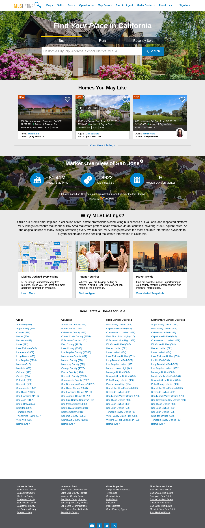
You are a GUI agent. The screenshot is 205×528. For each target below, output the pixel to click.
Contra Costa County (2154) (76, 336)
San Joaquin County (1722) (75, 396)
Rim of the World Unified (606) (122, 388)
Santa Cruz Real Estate (161, 499)
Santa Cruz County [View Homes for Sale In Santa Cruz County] (26, 493)
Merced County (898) (72, 360)
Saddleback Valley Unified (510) (123, 396)
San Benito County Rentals (74, 506)
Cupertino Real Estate (160, 502)
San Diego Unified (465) (118, 400)
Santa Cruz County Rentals (74, 493)
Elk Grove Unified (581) (163, 344)
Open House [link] (86, 5)
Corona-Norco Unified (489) (120, 332)
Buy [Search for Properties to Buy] (61, 40)
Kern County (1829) (71, 344)
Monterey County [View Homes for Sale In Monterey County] (25, 496)
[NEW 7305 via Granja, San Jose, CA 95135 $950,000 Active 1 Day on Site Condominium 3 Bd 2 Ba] (102, 113)
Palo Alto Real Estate (160, 512)
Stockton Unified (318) (163, 416)
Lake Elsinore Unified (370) (165, 356)
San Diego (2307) (25, 392)
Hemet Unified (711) (116, 348)
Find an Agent (87, 293)
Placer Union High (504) (118, 384)
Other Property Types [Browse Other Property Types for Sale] (116, 509)
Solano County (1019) (72, 412)
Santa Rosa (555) (25, 404)
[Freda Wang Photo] (179, 131)
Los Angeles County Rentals (74, 509)
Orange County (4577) (73, 368)
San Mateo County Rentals (74, 499)
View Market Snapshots (150, 293)
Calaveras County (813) (73, 332)
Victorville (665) (24, 419)
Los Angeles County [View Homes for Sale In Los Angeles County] (26, 509)
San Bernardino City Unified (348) (168, 400)
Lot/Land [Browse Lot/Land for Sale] (110, 502)
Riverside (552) (24, 384)
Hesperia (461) (24, 340)
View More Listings (102, 145)
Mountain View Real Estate (163, 509)
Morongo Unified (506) (118, 372)
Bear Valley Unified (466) (119, 324)
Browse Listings (24, 512)
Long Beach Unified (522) (119, 360)
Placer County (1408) (72, 372)
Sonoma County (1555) (73, 416)
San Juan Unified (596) (118, 408)
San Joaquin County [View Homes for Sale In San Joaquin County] (26, 502)
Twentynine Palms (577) (29, 416)
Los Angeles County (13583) (76, 352)
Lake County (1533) (71, 348)
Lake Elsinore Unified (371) (120, 356)
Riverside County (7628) (74, 376)
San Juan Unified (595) (163, 412)
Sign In (183, 5)
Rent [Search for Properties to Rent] (102, 40)
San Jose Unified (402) (163, 408)
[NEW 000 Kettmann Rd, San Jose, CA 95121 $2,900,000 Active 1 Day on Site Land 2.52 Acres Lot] (160, 113)
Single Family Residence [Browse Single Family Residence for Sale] (118, 489)
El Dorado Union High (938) (120, 340)
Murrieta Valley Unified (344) (166, 376)
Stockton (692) (24, 408)
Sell (59, 5)
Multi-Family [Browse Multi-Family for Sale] (112, 499)
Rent (70, 5)
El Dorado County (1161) (74, 340)
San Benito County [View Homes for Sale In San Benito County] (26, 506)
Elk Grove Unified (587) (118, 344)
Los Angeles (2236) (26, 360)
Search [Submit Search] (153, 51)
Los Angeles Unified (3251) (120, 364)
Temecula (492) (24, 412)
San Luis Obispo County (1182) (77, 400)
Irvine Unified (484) (116, 352)
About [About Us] (164, 5)
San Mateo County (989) (74, 404)
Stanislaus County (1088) (74, 419)
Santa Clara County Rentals (74, 489)
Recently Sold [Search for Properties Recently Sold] (143, 40)
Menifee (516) (23, 364)
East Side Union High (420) (120, 336)
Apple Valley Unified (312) (164, 324)
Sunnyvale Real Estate (161, 496)
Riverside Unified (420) (118, 392)
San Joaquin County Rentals (74, 502)
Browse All (23, 423)
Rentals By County (70, 512)
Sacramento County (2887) (75, 380)
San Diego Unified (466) (163, 404)
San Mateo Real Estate (161, 506)
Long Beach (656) (25, 356)
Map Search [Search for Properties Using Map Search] (105, 5)
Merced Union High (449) (119, 368)
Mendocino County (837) (74, 356)
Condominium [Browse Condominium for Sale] (113, 496)
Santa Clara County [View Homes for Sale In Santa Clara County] (26, 489)
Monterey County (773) (73, 364)
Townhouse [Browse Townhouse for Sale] (111, 493)
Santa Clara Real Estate (161, 493)
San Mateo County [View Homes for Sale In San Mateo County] (26, 499)
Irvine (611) (22, 344)
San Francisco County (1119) (76, 392)
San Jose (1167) (25, 400)
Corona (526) (23, 332)
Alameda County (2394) (73, 324)
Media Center (145, 5)
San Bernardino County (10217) (78, 384)
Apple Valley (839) (25, 328)
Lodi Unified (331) (160, 360)
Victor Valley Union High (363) (122, 416)
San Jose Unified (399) (118, 404)
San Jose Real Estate (160, 489)
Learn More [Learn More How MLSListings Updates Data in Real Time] (28, 293)
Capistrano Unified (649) (119, 328)
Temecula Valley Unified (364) (121, 412)
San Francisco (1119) (27, 396)
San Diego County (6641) (74, 388)
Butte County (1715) (71, 328)
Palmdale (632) (24, 380)
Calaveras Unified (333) (163, 332)
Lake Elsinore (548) (26, 348)
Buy (48, 5)
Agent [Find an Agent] (124, 5)
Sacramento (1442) (26, 388)
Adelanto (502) (24, 324)
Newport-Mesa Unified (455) (121, 376)
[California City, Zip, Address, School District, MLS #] (91, 51)
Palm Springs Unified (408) (120, 380)
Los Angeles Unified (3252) (165, 368)
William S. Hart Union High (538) (123, 419)
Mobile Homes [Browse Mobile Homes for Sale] (113, 506)
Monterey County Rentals (73, 496)
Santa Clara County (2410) (75, 408)
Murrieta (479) (23, 368)
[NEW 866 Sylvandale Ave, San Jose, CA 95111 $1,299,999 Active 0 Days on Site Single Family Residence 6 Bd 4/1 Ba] (45, 113)
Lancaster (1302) (25, 352)
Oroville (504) (23, 376)
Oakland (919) (23, 372)
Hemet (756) (22, 336)
